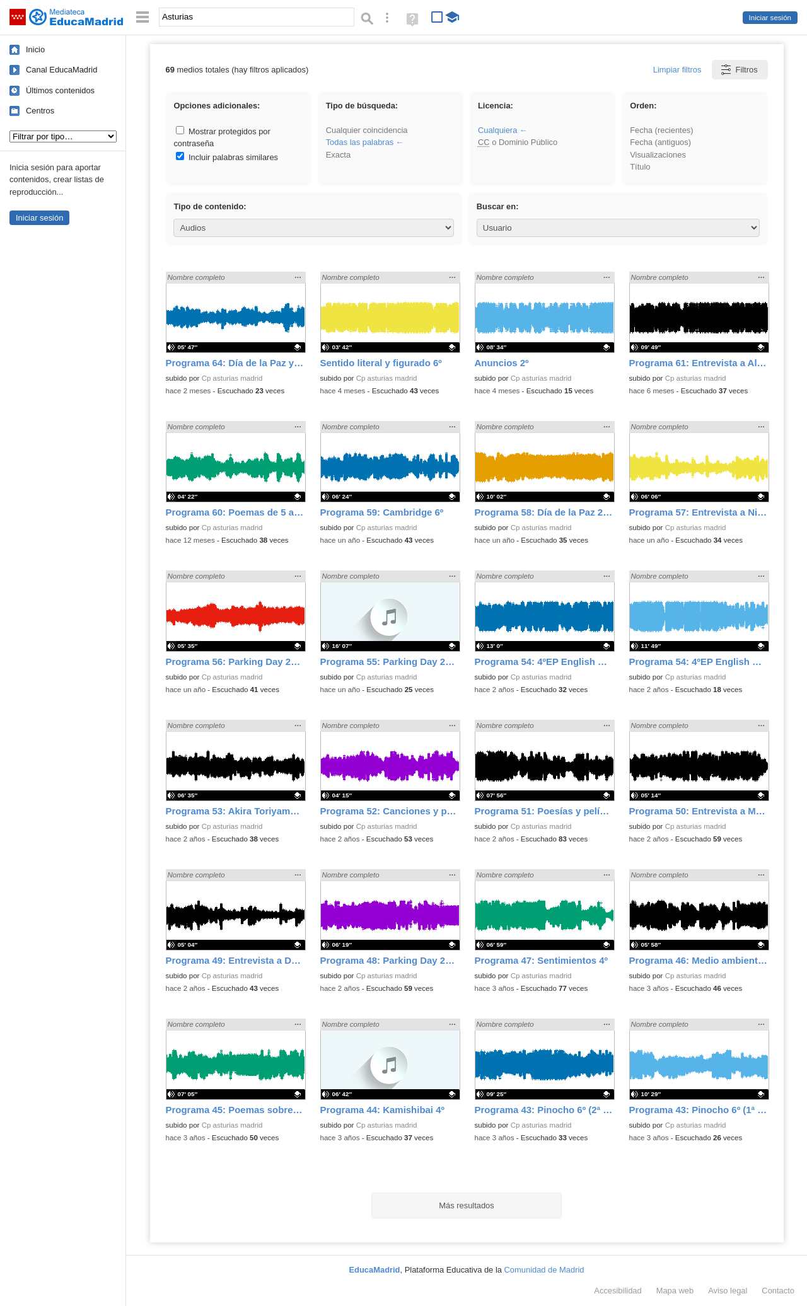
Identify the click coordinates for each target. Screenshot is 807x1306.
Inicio (35, 49)
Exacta (338, 154)
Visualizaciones (658, 154)
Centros (40, 110)
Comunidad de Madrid (544, 1269)
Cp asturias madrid (232, 378)
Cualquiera (497, 130)
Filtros (738, 69)
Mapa (675, 1290)
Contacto (778, 1290)
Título (640, 166)
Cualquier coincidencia (367, 130)
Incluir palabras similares (227, 157)
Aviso (727, 1290)
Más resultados (466, 1205)
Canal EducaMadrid (61, 69)
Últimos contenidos (60, 90)
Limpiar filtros (677, 69)
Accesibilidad (617, 1290)
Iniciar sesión (770, 17)
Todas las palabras (360, 142)
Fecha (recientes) (661, 130)
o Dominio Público (517, 142)
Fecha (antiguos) (660, 142)
